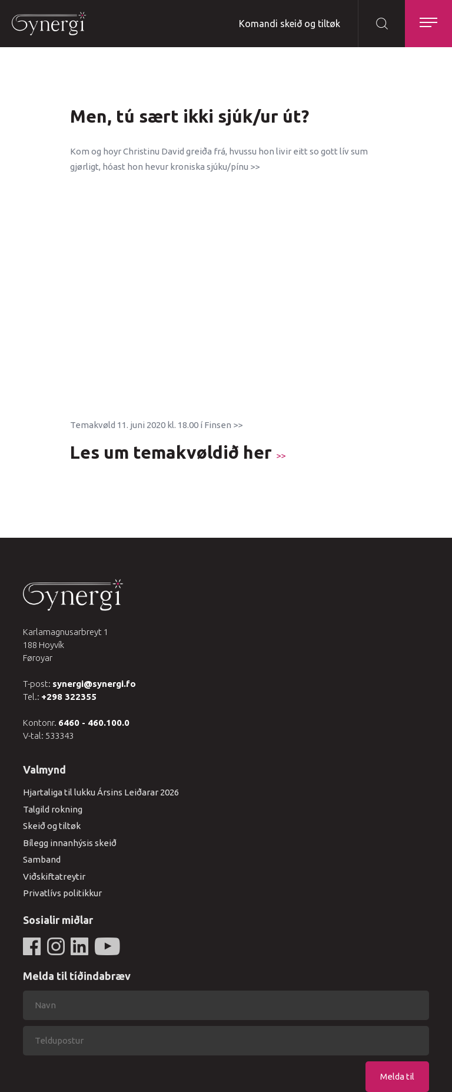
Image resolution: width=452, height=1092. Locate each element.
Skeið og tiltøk (52, 826)
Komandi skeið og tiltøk (289, 23)
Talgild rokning (52, 809)
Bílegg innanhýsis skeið (70, 843)
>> (280, 455)
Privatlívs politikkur (62, 893)
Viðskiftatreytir (54, 876)
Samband (42, 859)
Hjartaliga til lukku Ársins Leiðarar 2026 (101, 792)
